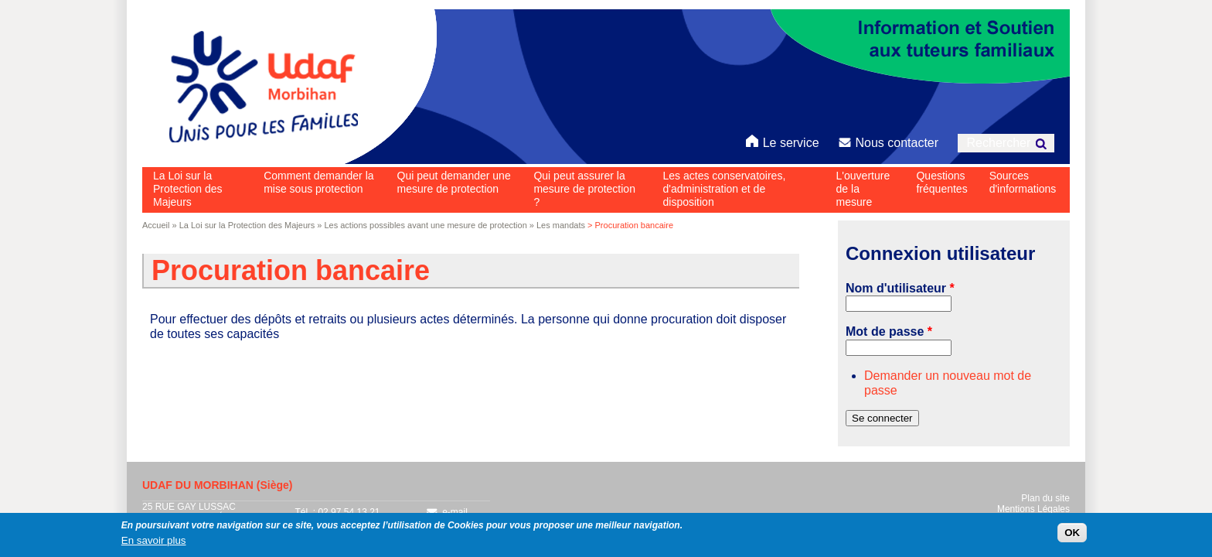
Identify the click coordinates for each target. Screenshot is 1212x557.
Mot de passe (889, 331)
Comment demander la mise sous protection (318, 182)
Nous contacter (888, 141)
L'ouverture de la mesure (863, 188)
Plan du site (1045, 498)
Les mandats (560, 225)
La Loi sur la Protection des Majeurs (188, 188)
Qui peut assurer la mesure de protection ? (584, 188)
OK (1072, 536)
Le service (782, 141)
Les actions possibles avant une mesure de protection (425, 225)
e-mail (446, 512)
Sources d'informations (1023, 182)
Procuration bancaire (291, 270)
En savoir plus (153, 543)
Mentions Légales (1033, 509)
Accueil (155, 225)
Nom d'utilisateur (900, 288)
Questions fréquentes (941, 182)
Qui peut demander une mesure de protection (454, 182)
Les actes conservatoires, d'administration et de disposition (724, 188)
